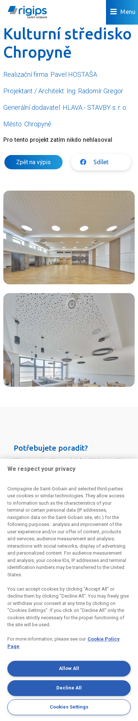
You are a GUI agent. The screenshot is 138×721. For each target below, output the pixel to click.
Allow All (69, 668)
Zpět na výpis (33, 162)
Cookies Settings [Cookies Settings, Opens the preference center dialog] (69, 707)
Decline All (69, 688)
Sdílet (101, 162)
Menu (123, 11)
